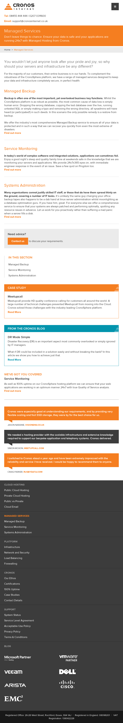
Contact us (17, 241)
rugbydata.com (33, 472)
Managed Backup (19, 91)
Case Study (17, 288)
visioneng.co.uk (34, 425)
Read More (14, 312)
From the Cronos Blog (26, 329)
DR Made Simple (19, 337)
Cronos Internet (19, 6)
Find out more (12, 133)
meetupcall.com (34, 448)
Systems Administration (24, 185)
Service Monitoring (20, 148)
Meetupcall (15, 297)
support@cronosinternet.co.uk (30, 21)
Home (7, 49)
